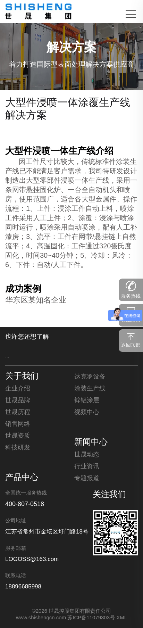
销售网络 (17, 424)
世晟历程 (17, 412)
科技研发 (17, 447)
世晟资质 (17, 435)
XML (121, 618)
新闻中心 (91, 442)
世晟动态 (86, 454)
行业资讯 (86, 466)
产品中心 (22, 478)
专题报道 (86, 478)
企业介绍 (17, 388)
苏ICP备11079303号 (91, 618)
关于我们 (22, 376)
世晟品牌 (17, 400)
